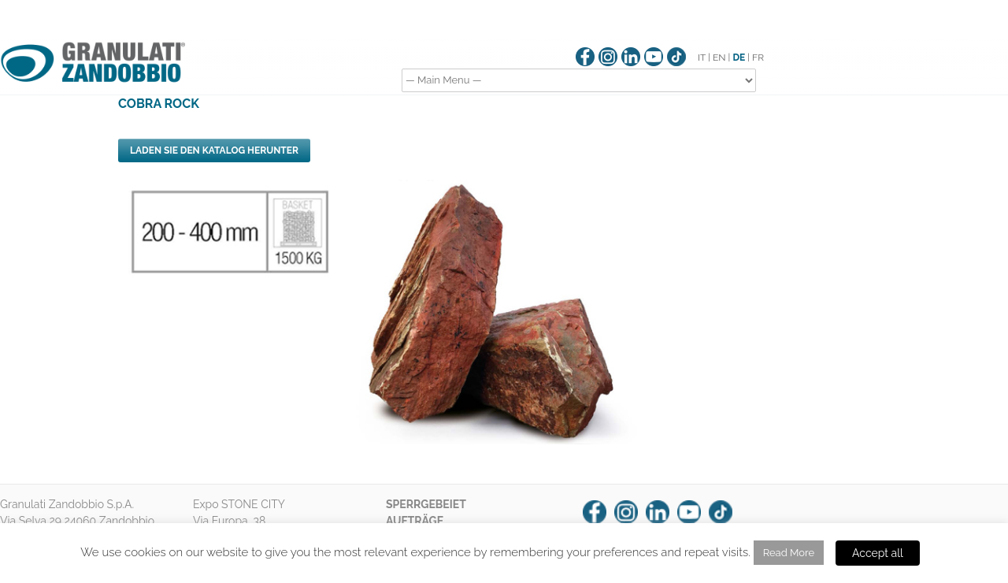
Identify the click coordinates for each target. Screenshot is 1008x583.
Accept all (877, 553)
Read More (788, 553)
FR (758, 57)
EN (719, 57)
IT (702, 57)
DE (738, 57)
